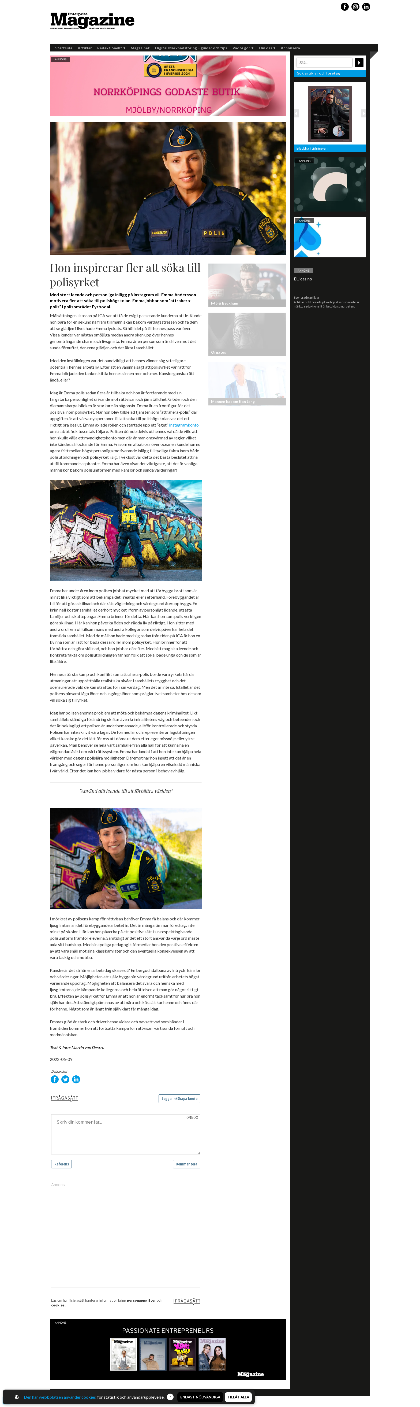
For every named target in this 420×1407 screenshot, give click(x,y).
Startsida (63, 48)
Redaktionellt (111, 48)
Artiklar (85, 48)
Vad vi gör (242, 48)
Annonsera (290, 48)
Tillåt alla (238, 1397)
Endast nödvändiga (200, 1397)
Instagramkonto (184, 424)
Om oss (267, 48)
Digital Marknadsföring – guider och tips (191, 48)
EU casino (303, 278)
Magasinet (140, 48)
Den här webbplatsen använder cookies (60, 1396)
